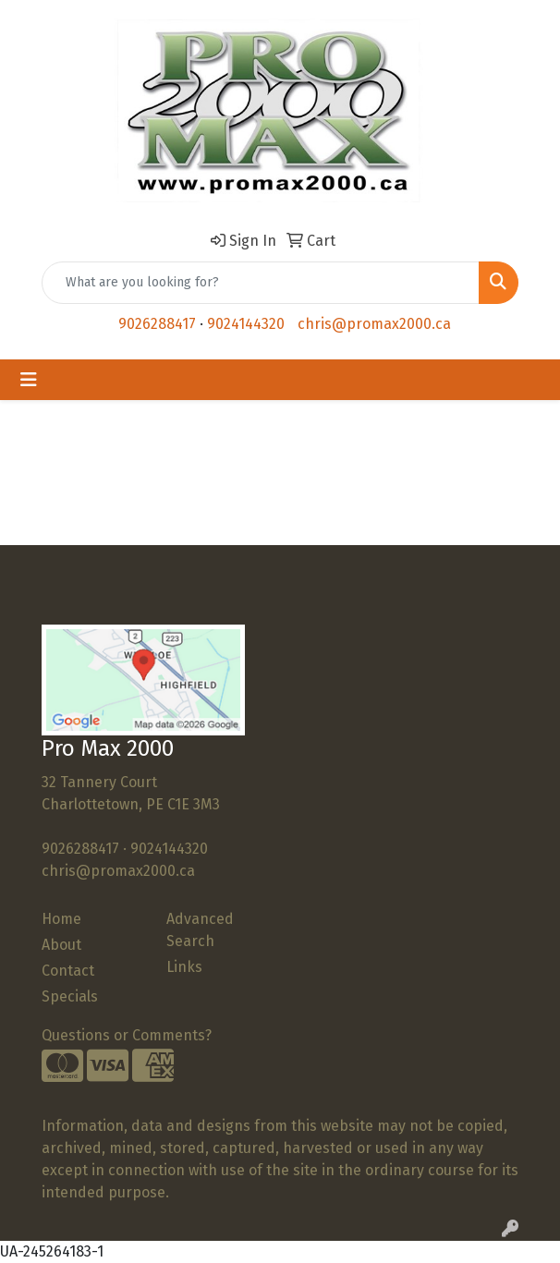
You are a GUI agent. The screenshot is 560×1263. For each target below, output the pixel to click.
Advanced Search (200, 930)
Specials (70, 996)
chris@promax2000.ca (374, 324)
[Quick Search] (261, 282)
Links (184, 967)
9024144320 (246, 324)
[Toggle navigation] (28, 380)
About (61, 944)
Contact (68, 970)
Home (61, 919)
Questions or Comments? (127, 1035)
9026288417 (157, 324)
